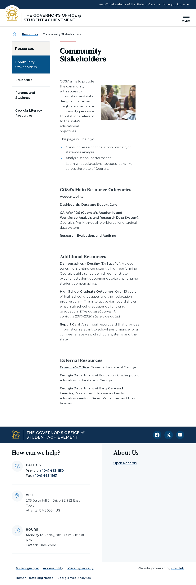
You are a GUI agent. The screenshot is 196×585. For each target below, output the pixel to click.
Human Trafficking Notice (34, 578)
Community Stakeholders (26, 64)
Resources (30, 34)
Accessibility (53, 568)
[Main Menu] (186, 17)
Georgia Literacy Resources (28, 113)
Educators (23, 80)
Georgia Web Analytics (74, 578)
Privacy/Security (80, 568)
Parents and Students (25, 95)
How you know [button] (174, 4)
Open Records (125, 463)
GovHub (177, 568)
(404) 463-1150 (52, 470)
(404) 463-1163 (45, 475)
